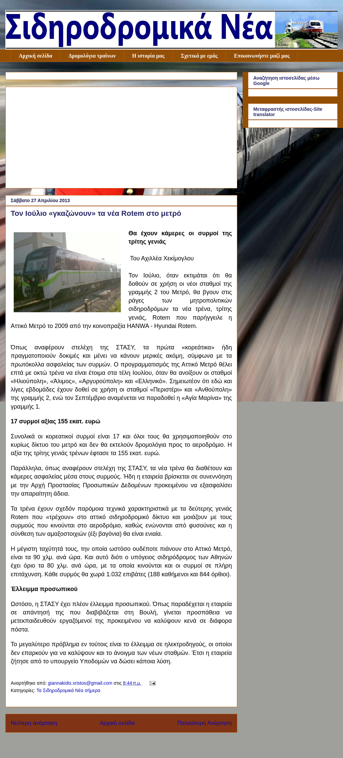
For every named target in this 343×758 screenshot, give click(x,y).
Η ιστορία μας (148, 56)
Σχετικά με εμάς (199, 56)
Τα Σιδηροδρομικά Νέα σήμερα (68, 690)
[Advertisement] (121, 136)
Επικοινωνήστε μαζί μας (261, 56)
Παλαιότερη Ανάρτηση (204, 723)
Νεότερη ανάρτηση (34, 723)
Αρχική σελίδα (35, 56)
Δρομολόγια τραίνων (92, 56)
